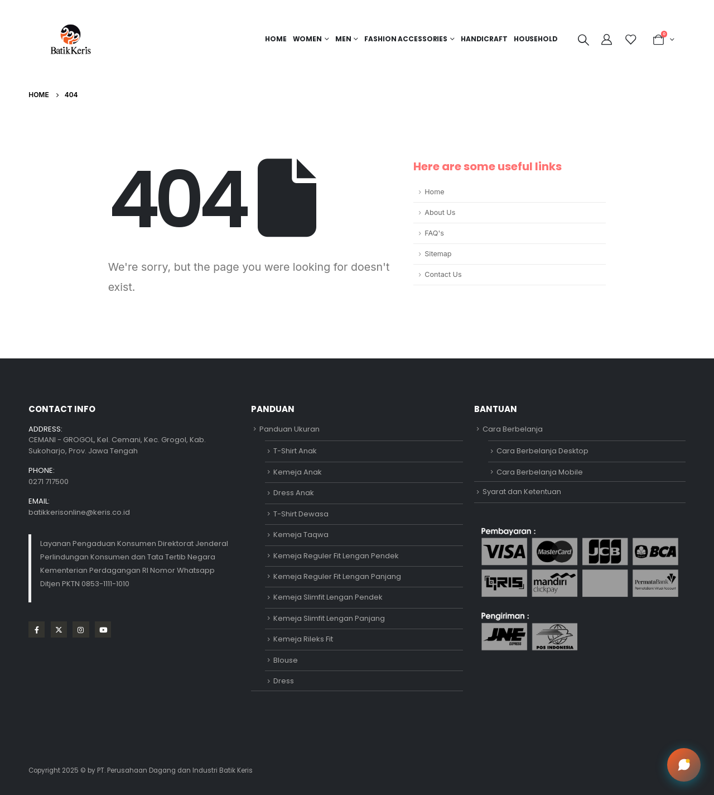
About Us (439, 212)
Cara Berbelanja (513, 429)
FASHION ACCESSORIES (405, 39)
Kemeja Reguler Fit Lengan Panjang (337, 576)
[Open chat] (684, 765)
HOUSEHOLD (536, 39)
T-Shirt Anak (295, 451)
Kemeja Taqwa (301, 534)
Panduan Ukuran (289, 429)
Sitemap (437, 254)
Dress (283, 681)
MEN (343, 39)
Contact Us (442, 274)
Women (307, 39)
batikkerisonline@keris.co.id (79, 512)
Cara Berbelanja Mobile (539, 472)
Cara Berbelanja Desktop (542, 451)
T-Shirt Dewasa (301, 514)
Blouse (285, 660)
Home (276, 39)
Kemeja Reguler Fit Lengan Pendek (336, 555)
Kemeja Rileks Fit (303, 639)
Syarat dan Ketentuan (522, 491)
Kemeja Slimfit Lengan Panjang (329, 618)
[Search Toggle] (583, 39)
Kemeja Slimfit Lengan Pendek (328, 597)
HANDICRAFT (484, 39)
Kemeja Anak (297, 472)
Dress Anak (293, 492)
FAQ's (434, 233)
